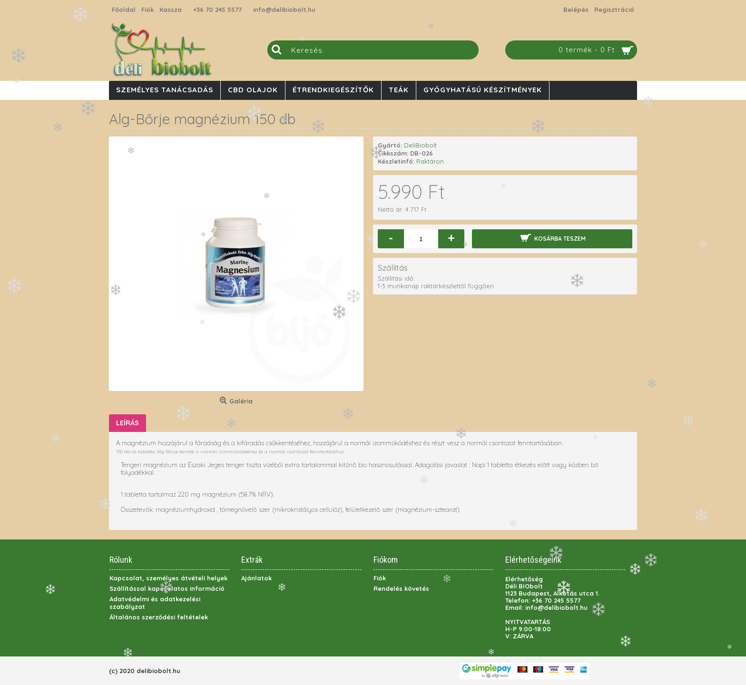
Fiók (379, 578)
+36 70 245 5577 (217, 9)
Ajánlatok (256, 578)
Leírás (127, 423)
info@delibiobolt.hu (284, 9)
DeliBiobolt (420, 145)
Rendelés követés (401, 588)
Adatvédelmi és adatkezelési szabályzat (154, 602)
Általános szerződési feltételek (158, 617)
